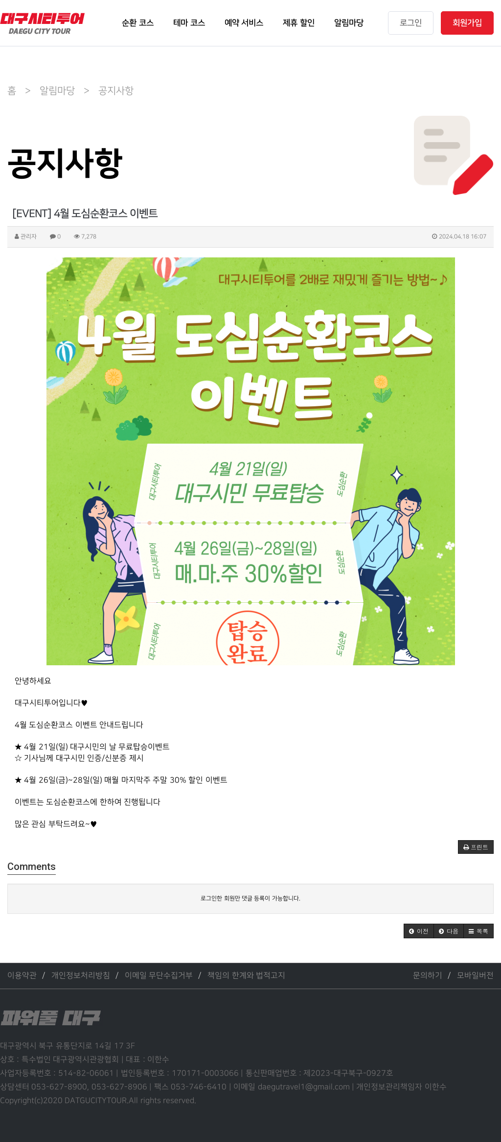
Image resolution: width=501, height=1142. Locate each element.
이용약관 (22, 976)
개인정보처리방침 (80, 976)
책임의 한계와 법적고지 (246, 976)
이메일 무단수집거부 (159, 976)
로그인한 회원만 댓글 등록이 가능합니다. (250, 898)
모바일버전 (475, 976)
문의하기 (427, 976)
